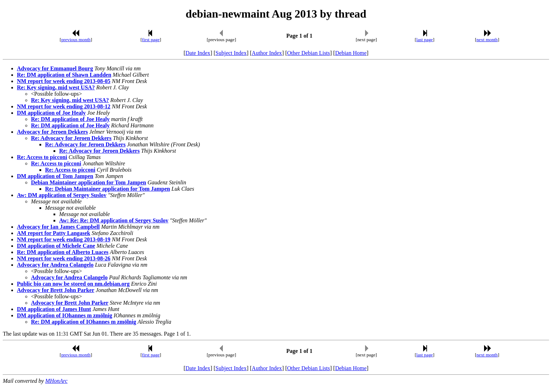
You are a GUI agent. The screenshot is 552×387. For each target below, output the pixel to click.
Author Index (267, 53)
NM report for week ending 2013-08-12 (64, 106)
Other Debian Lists (308, 53)
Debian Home (350, 53)
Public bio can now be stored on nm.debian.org (73, 284)
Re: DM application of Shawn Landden (64, 75)
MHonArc (56, 381)
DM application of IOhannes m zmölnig (64, 315)
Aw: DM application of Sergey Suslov (61, 195)
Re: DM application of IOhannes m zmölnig (83, 322)
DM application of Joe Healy (51, 113)
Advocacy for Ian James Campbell (58, 227)
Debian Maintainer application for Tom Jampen (88, 182)
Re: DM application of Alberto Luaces (62, 252)
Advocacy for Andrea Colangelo (55, 265)
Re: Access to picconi (42, 157)
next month (486, 39)
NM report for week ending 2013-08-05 (64, 81)
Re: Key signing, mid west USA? (56, 87)
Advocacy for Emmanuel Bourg (55, 68)
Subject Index (230, 53)
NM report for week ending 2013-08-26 (64, 258)
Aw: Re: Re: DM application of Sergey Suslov (113, 220)
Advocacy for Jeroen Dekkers (52, 132)
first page (150, 39)
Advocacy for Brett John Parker (55, 290)
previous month (75, 39)
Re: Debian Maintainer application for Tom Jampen (107, 189)
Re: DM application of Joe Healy (70, 119)
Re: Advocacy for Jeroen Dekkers (71, 138)
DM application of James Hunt (54, 309)
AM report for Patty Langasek (53, 233)
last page (424, 39)
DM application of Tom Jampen (55, 176)
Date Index (198, 53)
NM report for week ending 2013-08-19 (64, 239)
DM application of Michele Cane (56, 246)
